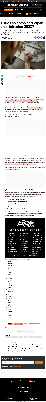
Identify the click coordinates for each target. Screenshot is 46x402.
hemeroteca (18, 393)
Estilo (2, 19)
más (23, 9)
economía (26, 391)
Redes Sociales (14, 337)
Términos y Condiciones (18, 366)
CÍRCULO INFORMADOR (33, 13)
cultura (20, 391)
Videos (17, 9)
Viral (25, 337)
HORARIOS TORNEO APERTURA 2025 (15, 13)
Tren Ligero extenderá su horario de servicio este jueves (22, 351)
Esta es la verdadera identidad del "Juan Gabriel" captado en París (25, 349)
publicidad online (26, 393)
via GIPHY (25, 155)
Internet (21, 337)
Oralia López (4, 37)
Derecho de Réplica (24, 401)
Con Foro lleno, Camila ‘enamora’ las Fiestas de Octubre (22, 345)
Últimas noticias (8, 9)
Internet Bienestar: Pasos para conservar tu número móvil (23, 347)
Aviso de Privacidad (18, 401)
